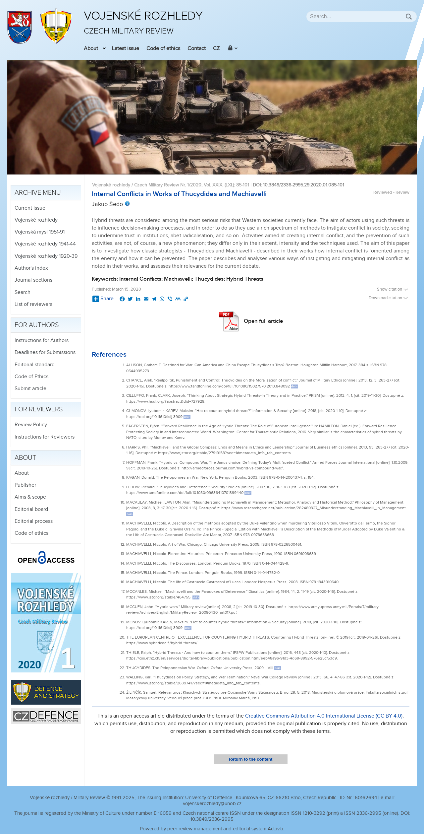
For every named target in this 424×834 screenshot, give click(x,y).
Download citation (389, 298)
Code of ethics (163, 48)
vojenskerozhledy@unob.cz (212, 803)
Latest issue (125, 48)
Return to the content (250, 759)
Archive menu (38, 193)
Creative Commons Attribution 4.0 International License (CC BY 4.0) (323, 716)
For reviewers (39, 409)
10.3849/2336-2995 (212, 819)
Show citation (393, 289)
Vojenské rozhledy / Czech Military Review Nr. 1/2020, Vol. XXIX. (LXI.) (163, 185)
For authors (37, 325)
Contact (196, 48)
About (91, 48)
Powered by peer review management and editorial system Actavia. (212, 829)
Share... (105, 299)
